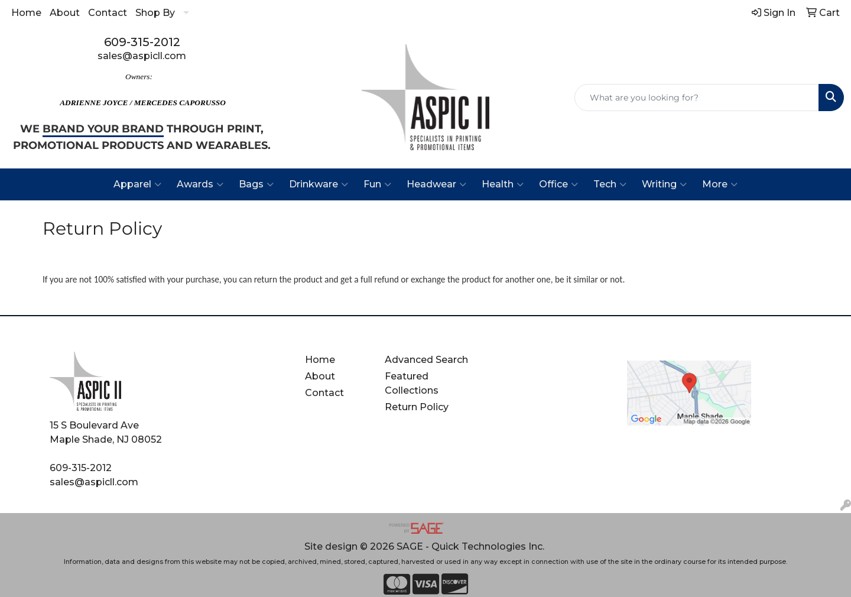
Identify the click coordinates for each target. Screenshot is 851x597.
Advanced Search (426, 359)
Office (558, 184)
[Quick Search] (696, 97)
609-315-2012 (142, 42)
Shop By (155, 12)
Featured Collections (412, 383)
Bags (256, 184)
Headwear (436, 184)
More (720, 184)
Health (503, 184)
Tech (609, 184)
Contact (107, 12)
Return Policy (417, 407)
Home (26, 12)
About (65, 12)
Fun (377, 184)
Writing (664, 184)
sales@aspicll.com (142, 55)
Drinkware (318, 184)
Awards (200, 184)
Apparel (137, 184)
